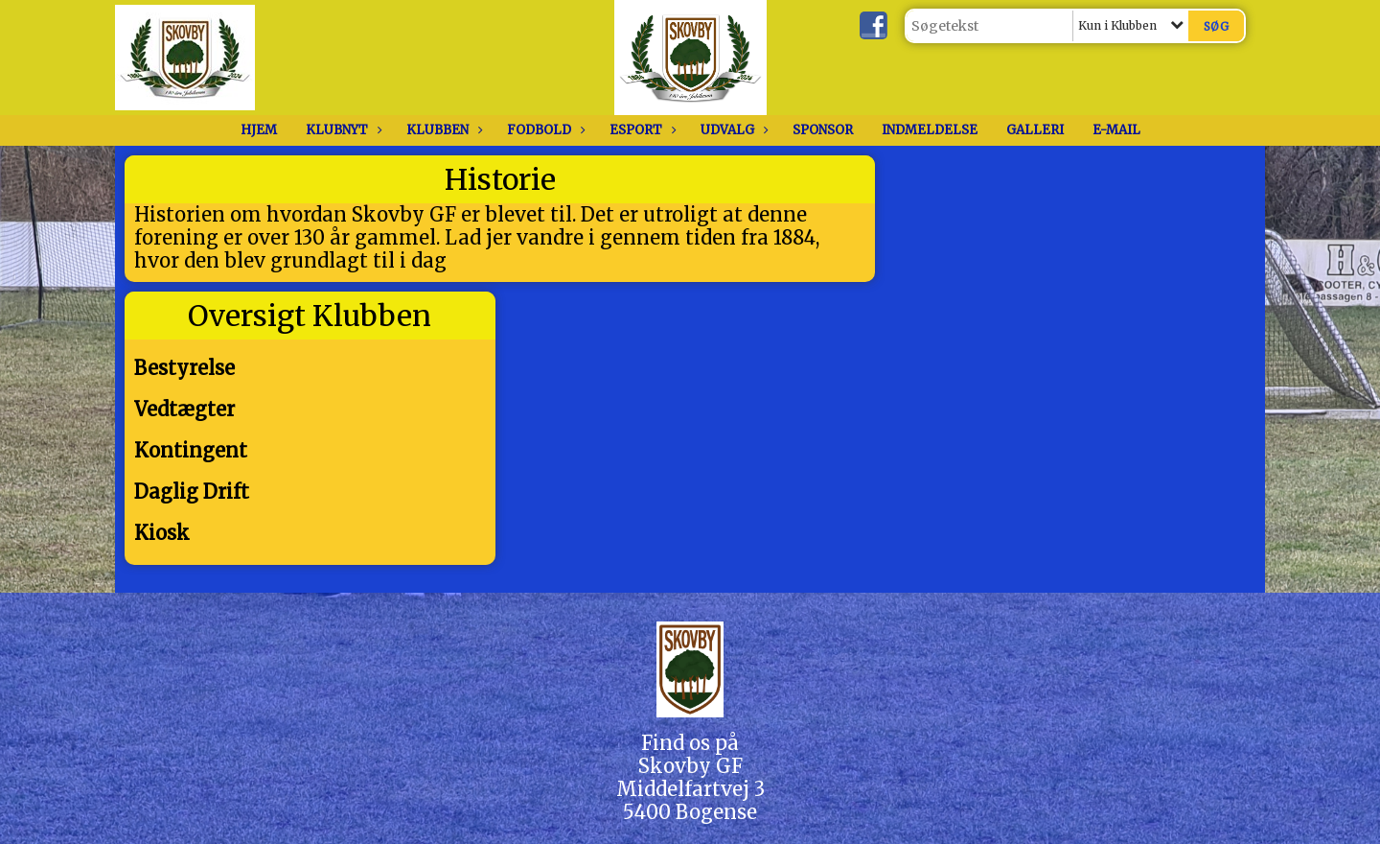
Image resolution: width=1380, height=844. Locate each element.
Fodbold (544, 130)
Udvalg (732, 130)
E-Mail (1116, 130)
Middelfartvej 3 (690, 789)
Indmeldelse (930, 130)
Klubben (442, 130)
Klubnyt (342, 130)
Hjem (259, 130)
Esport (641, 130)
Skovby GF (690, 766)
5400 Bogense (690, 812)
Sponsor (823, 130)
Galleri (1035, 130)
